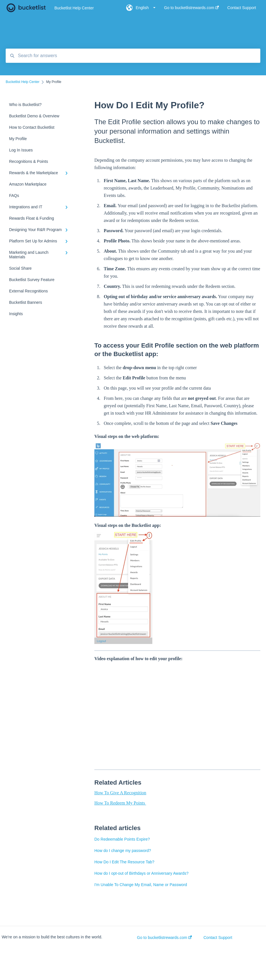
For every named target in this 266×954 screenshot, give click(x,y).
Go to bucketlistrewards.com (164, 937)
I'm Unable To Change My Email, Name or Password (140, 884)
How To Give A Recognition (120, 792)
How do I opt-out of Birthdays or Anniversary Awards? (141, 873)
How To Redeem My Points (120, 803)
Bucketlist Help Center (74, 8)
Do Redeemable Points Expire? (122, 839)
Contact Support (217, 937)
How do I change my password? (122, 850)
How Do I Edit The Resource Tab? (124, 862)
